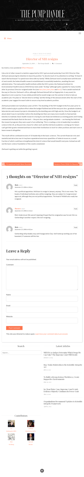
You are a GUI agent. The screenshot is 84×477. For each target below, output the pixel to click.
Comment (10, 265)
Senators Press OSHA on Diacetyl (66, 164)
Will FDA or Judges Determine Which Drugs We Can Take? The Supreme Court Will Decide (62, 354)
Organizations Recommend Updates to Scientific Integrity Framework (63, 402)
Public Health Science (42, 54)
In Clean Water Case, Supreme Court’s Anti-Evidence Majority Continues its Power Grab (61, 390)
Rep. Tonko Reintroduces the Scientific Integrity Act (63, 366)
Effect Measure (27, 68)
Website (9, 316)
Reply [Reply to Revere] (75, 209)
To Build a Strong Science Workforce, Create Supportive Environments (61, 378)
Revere (18, 208)
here (40, 89)
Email (8, 305)
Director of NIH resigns (42, 59)
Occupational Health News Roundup (18, 164)
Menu (7, 38)
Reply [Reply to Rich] (75, 185)
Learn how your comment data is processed (51, 334)
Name (8, 295)
